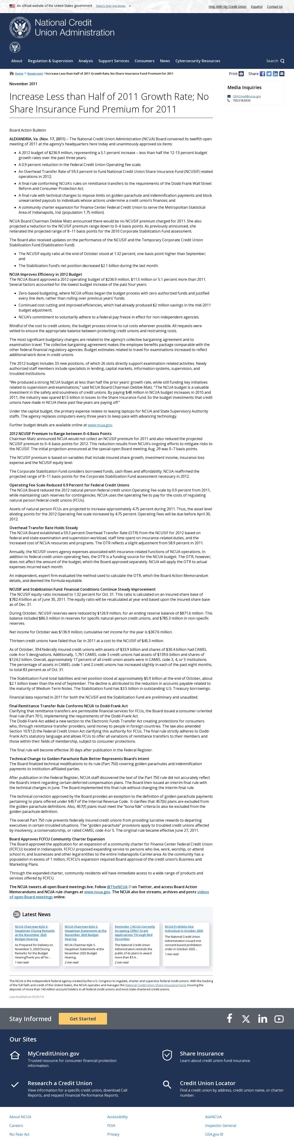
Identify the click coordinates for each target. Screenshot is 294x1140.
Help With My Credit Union (226, 6)
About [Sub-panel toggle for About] (17, 49)
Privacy (113, 1123)
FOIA (111, 1114)
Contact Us (275, 6)
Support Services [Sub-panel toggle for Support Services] (114, 49)
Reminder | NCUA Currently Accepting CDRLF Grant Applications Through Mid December (135, 921)
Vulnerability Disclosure (29, 1131)
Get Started (83, 1008)
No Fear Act (19, 1123)
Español (257, 6)
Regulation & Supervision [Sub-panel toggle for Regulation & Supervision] (50, 49)
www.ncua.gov (100, 413)
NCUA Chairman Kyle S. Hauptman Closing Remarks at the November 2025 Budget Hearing (35, 921)
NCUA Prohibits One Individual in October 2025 (184, 917)
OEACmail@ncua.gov (247, 85)
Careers (16, 1114)
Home (19, 62)
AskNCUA (213, 1105)
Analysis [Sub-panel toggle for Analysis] (86, 49)
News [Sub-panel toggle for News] (165, 49)
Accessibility (117, 1105)
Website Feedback (122, 1131)
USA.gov (212, 1123)
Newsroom (35, 62)
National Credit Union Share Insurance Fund (155, 974)
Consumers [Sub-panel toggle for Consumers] (145, 49)
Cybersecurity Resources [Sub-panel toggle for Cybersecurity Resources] (197, 49)
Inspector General (220, 1114)
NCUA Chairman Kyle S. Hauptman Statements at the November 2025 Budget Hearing (86, 921)
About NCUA (20, 1105)
